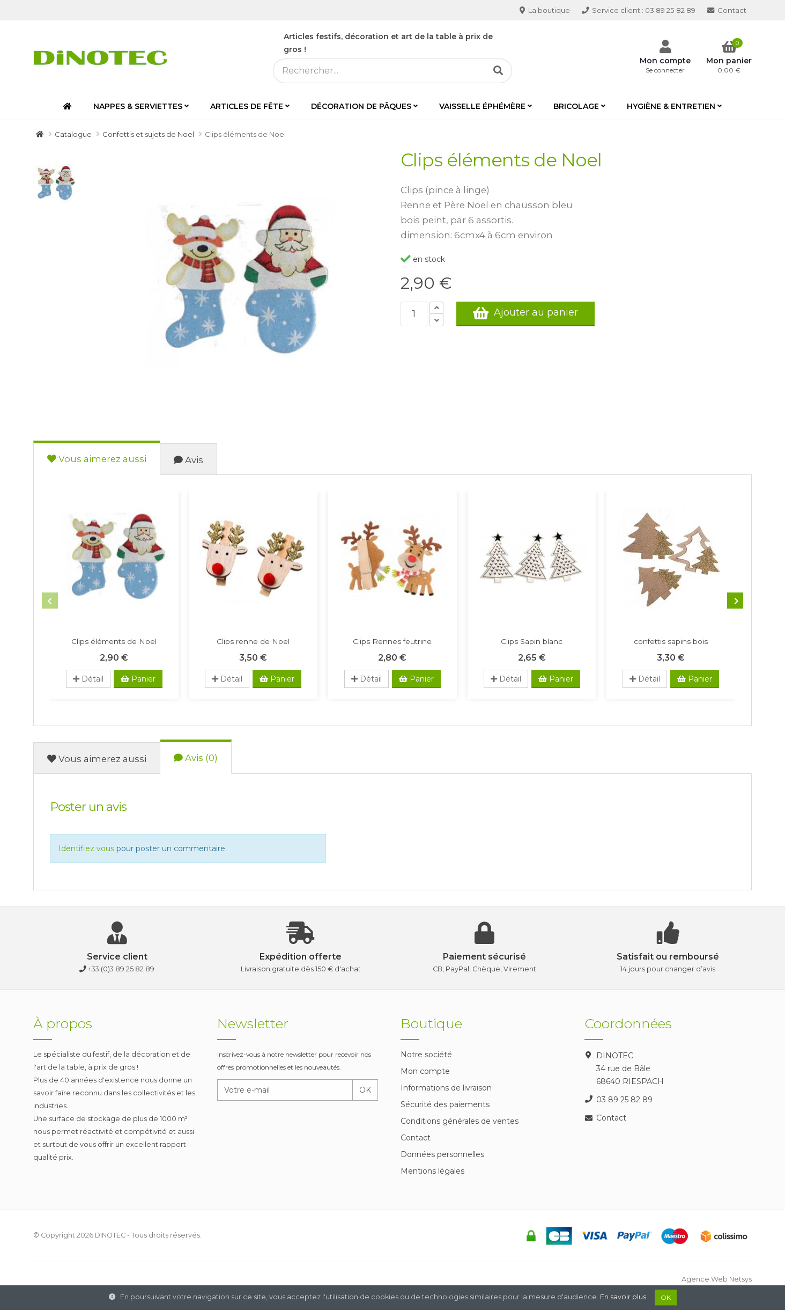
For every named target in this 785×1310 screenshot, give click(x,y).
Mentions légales (432, 1171)
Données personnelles (442, 1154)
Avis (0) (196, 757)
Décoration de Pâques (361, 106)
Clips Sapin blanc (531, 641)
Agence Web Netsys (717, 1279)
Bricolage (576, 106)
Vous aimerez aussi (96, 458)
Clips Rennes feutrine (392, 641)
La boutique (545, 10)
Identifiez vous (86, 848)
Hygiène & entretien (671, 106)
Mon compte (425, 1071)
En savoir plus (623, 1297)
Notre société (426, 1054)
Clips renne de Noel (253, 641)
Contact (726, 10)
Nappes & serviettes (137, 106)
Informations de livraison (446, 1088)
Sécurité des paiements (445, 1104)
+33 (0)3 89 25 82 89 (121, 969)
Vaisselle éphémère (482, 106)
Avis (188, 460)
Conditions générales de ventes (460, 1121)
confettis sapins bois (671, 641)
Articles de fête (246, 106)
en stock (423, 259)
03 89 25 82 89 (638, 10)
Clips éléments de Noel (114, 641)
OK (365, 1090)
